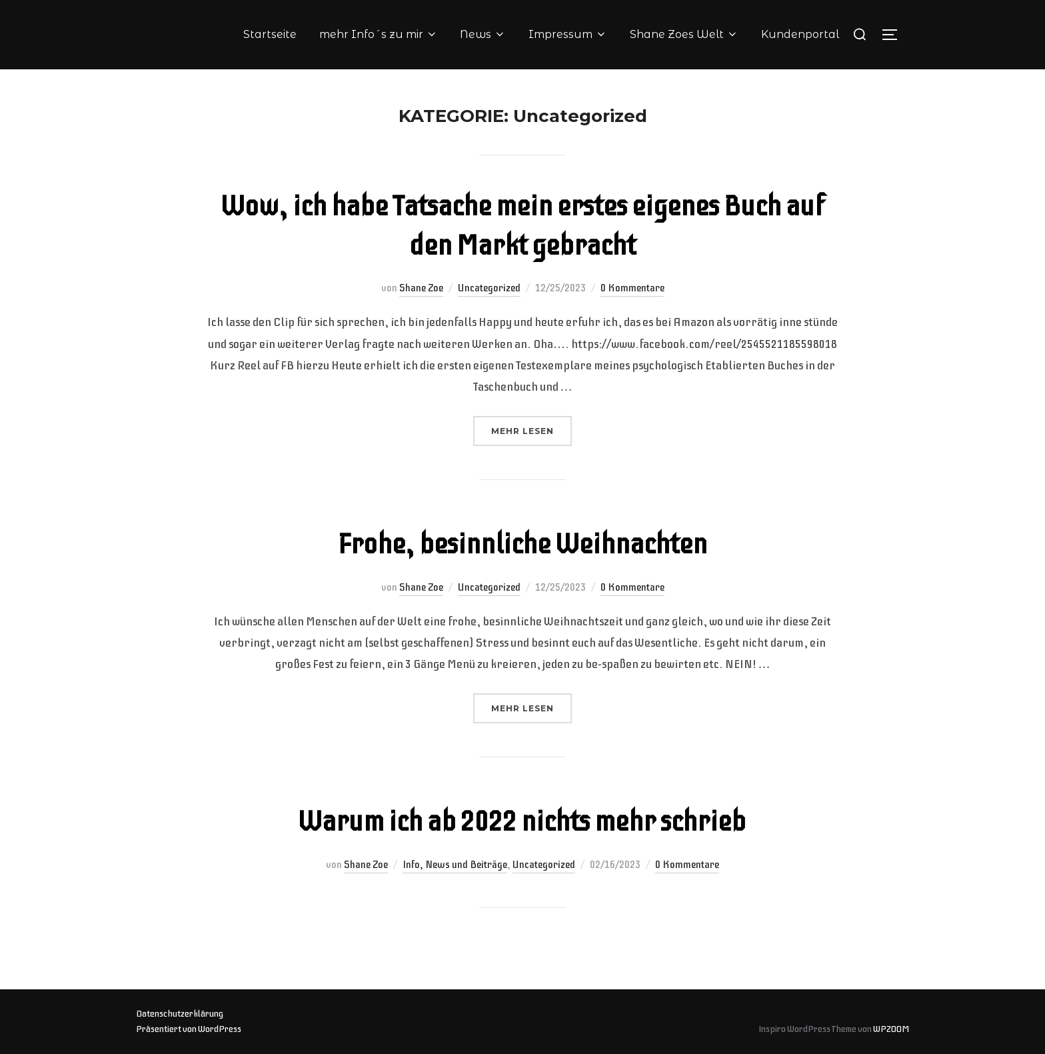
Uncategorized (489, 288)
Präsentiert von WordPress (188, 1029)
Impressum (567, 34)
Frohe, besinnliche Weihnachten (522, 544)
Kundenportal (800, 34)
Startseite (270, 34)
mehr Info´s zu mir (378, 34)
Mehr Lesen (531, 429)
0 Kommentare (632, 288)
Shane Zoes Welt (684, 34)
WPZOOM (891, 1029)
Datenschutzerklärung (179, 1013)
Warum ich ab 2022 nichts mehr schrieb (522, 822)
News (483, 34)
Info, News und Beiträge (455, 864)
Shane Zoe (421, 288)
